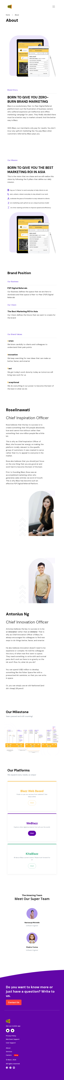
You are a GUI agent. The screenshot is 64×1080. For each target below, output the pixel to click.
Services (9, 1051)
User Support (11, 1043)
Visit (32, 803)
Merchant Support (12, 1039)
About (8, 1048)
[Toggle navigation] (53, 7)
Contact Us (13, 1002)
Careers (12, 1055)
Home (8, 15)
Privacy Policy (11, 1036)
